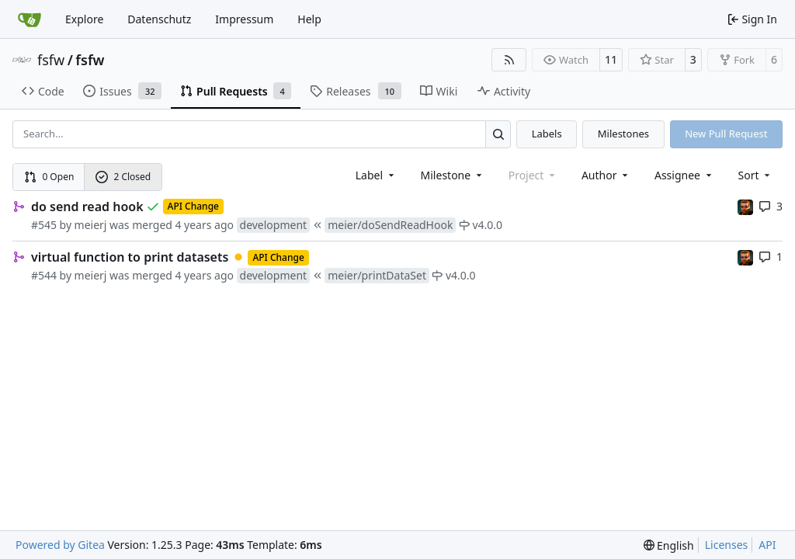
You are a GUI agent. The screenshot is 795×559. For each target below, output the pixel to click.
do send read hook (87, 206)
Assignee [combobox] (684, 175)
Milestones (623, 134)
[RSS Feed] (509, 59)
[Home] (29, 19)
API (767, 544)
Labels (547, 134)
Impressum (244, 19)
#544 (44, 275)
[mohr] (745, 206)
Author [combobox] (605, 175)
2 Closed (123, 176)
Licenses (726, 544)
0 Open (49, 176)
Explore (84, 19)
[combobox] (376, 175)
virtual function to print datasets (129, 257)
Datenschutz (159, 19)
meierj (91, 224)
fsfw (50, 60)
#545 (44, 224)
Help (309, 19)
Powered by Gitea (60, 544)
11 (611, 59)
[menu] (755, 175)
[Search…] (498, 134)
